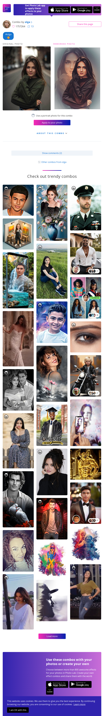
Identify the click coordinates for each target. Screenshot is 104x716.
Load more (52, 636)
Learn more (79, 704)
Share (85, 24)
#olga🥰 (8, 36)
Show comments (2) (52, 153)
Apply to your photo (52, 122)
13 (31, 26)
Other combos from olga (52, 162)
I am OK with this (17, 710)
